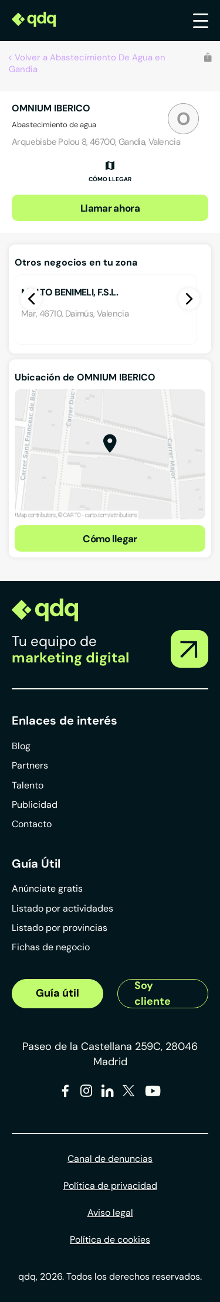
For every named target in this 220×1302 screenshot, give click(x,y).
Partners (30, 765)
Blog (21, 746)
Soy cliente (152, 993)
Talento (27, 785)
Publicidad (34, 804)
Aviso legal (110, 1212)
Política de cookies (110, 1239)
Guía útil (57, 993)
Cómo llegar (110, 538)
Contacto (32, 824)
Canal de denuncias (110, 1159)
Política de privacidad (110, 1185)
